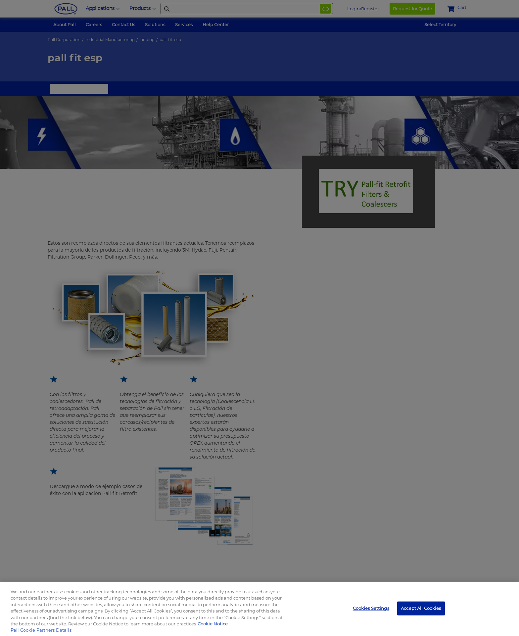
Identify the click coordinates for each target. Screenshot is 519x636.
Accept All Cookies (421, 608)
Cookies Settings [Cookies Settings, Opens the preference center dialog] (371, 608)
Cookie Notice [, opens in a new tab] (213, 623)
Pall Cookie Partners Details (41, 630)
